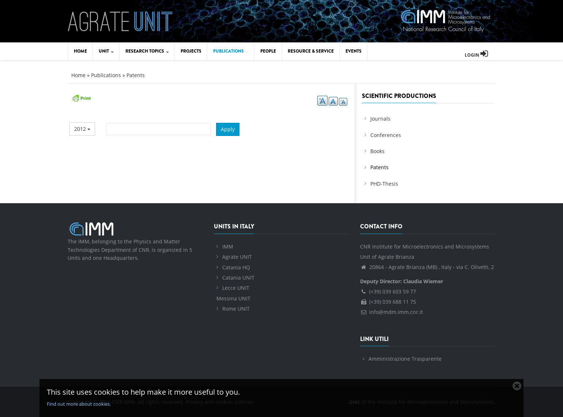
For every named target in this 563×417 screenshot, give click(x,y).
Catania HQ (236, 267)
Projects (191, 51)
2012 (82, 128)
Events (353, 51)
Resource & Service (311, 51)
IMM (227, 246)
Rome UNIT (236, 308)
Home (80, 51)
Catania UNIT (238, 277)
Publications (231, 51)
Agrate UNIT (237, 256)
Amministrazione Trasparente (405, 358)
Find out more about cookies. (79, 404)
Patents (135, 75)
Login (476, 55)
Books (377, 151)
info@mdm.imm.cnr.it (391, 311)
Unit (106, 51)
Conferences (385, 135)
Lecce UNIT (235, 287)
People (268, 51)
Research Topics (147, 51)
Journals (380, 118)
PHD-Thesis (384, 183)
